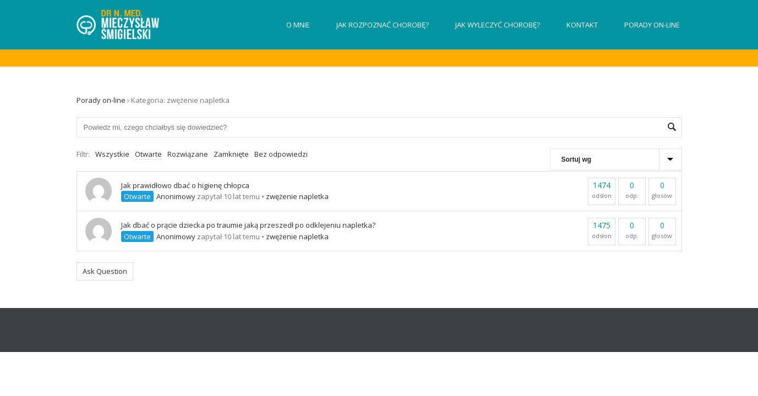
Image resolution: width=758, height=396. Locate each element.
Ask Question (105, 271)
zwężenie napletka (297, 196)
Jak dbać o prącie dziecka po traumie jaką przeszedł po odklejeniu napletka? (248, 225)
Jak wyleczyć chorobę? (497, 25)
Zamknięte (231, 154)
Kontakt (582, 25)
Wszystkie (112, 154)
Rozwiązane (187, 154)
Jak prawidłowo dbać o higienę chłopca (185, 185)
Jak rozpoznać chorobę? (382, 25)
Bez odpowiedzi (281, 154)
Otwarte (148, 154)
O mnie (298, 25)
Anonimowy (175, 196)
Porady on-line (652, 25)
